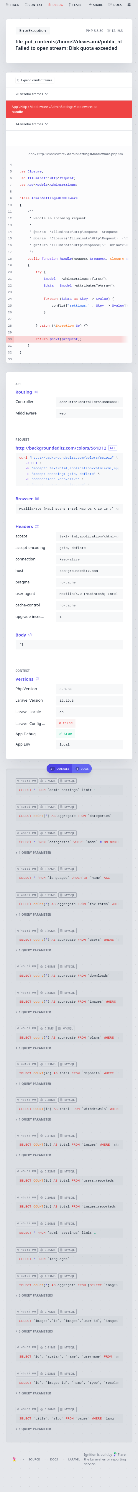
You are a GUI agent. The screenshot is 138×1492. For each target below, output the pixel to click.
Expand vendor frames (34, 80)
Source (34, 1459)
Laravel (74, 1459)
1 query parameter (33, 853)
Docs (54, 1459)
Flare (120, 1454)
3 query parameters (34, 1296)
